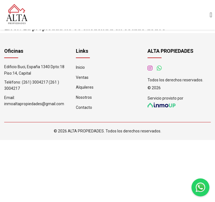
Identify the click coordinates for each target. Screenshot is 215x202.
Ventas (82, 77)
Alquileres (85, 87)
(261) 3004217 (35, 82)
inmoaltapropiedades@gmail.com (34, 104)
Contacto (84, 107)
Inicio (80, 67)
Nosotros (84, 97)
